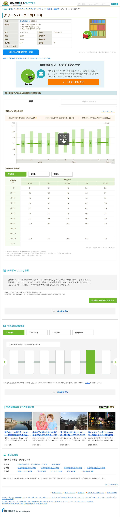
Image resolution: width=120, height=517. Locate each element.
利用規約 (81, 493)
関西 (29, 503)
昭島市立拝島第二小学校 (73, 468)
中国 (37, 503)
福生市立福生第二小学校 (27, 468)
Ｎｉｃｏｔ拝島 (56, 471)
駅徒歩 (56, 174)
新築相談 (34, 501)
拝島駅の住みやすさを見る (103, 300)
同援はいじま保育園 (25, 471)
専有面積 (11, 174)
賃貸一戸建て (56, 497)
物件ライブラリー (62, 501)
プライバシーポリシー (95, 493)
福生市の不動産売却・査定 (21, 52)
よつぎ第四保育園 (87, 471)
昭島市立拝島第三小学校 (50, 468)
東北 (8, 503)
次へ (115, 362)
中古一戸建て (106, 497)
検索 (115, 4)
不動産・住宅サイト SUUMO (13, 9)
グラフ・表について (108, 111)
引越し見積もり (43, 501)
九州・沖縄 (43, 503)
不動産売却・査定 (25, 501)
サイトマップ (70, 493)
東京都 (49, 9)
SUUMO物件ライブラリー (35, 9)
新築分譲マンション (74, 497)
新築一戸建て (97, 497)
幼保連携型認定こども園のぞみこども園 (32, 464)
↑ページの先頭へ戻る (111, 484)
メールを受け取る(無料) (73, 82)
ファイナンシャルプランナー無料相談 (81, 501)
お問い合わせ (112, 493)
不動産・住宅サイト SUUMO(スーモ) (14, 497)
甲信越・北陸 (19, 503)
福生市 (56, 9)
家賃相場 (64, 497)
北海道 (4, 503)
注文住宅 (5, 501)
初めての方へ (57, 493)
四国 (33, 503)
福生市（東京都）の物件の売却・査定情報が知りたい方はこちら (27, 58)
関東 (12, 503)
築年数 (33, 174)
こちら (87, 383)
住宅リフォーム (13, 501)
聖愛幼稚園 (56, 464)
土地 (112, 497)
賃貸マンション (36, 497)
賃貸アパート (47, 497)
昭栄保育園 (71, 471)
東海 (25, 503)
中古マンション (86, 497)
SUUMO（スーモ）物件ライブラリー (19, 3)
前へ (5, 362)
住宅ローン (52, 501)
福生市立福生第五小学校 (96, 468)
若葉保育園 (42, 471)
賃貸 (29, 497)
